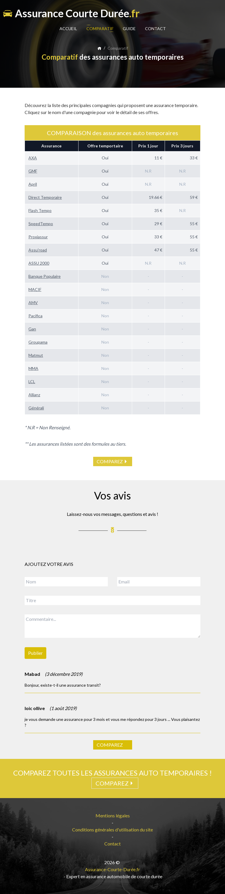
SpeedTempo (40, 223)
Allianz (34, 394)
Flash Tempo (40, 210)
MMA (33, 368)
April (32, 184)
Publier (35, 653)
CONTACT (155, 28)
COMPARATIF (99, 28)
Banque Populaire (44, 276)
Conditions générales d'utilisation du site (112, 829)
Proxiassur (38, 236)
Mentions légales (113, 815)
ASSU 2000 (38, 263)
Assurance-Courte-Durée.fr (112, 869)
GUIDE (129, 28)
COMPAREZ (113, 461)
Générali (36, 407)
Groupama (37, 342)
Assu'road (37, 249)
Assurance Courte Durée (70, 13)
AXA (32, 157)
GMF (32, 170)
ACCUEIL (68, 28)
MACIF (34, 289)
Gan (32, 328)
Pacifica (35, 315)
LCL (31, 381)
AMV (33, 302)
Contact (112, 843)
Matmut (35, 355)
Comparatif (118, 48)
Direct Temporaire (45, 197)
